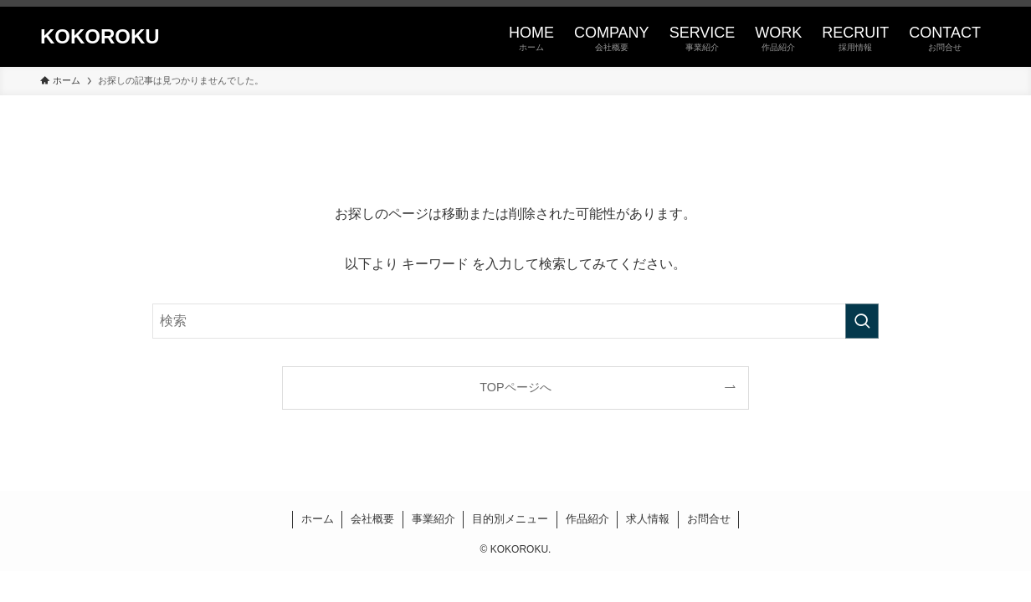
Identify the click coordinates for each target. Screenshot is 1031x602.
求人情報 (647, 519)
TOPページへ (515, 387)
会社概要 (372, 519)
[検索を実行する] (862, 321)
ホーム (317, 519)
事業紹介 (433, 519)
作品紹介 (587, 519)
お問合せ (709, 519)
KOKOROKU (100, 37)
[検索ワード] (515, 321)
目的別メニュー (510, 519)
